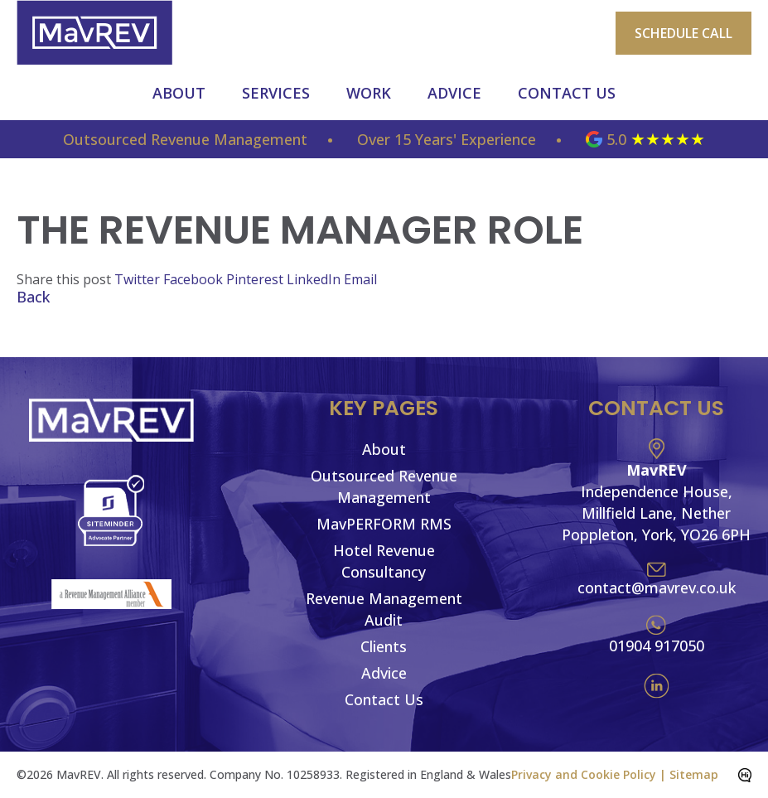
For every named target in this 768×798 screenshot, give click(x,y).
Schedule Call (683, 33)
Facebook (194, 279)
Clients (383, 646)
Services (276, 93)
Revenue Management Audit (384, 609)
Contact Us (567, 93)
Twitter (138, 279)
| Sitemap (688, 774)
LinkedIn (315, 279)
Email (360, 279)
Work (368, 93)
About (178, 93)
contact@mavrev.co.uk (656, 587)
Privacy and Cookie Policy (583, 774)
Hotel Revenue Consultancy (384, 561)
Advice (454, 93)
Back (33, 297)
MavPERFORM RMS (384, 524)
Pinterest (256, 279)
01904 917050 (656, 645)
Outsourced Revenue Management (384, 486)
